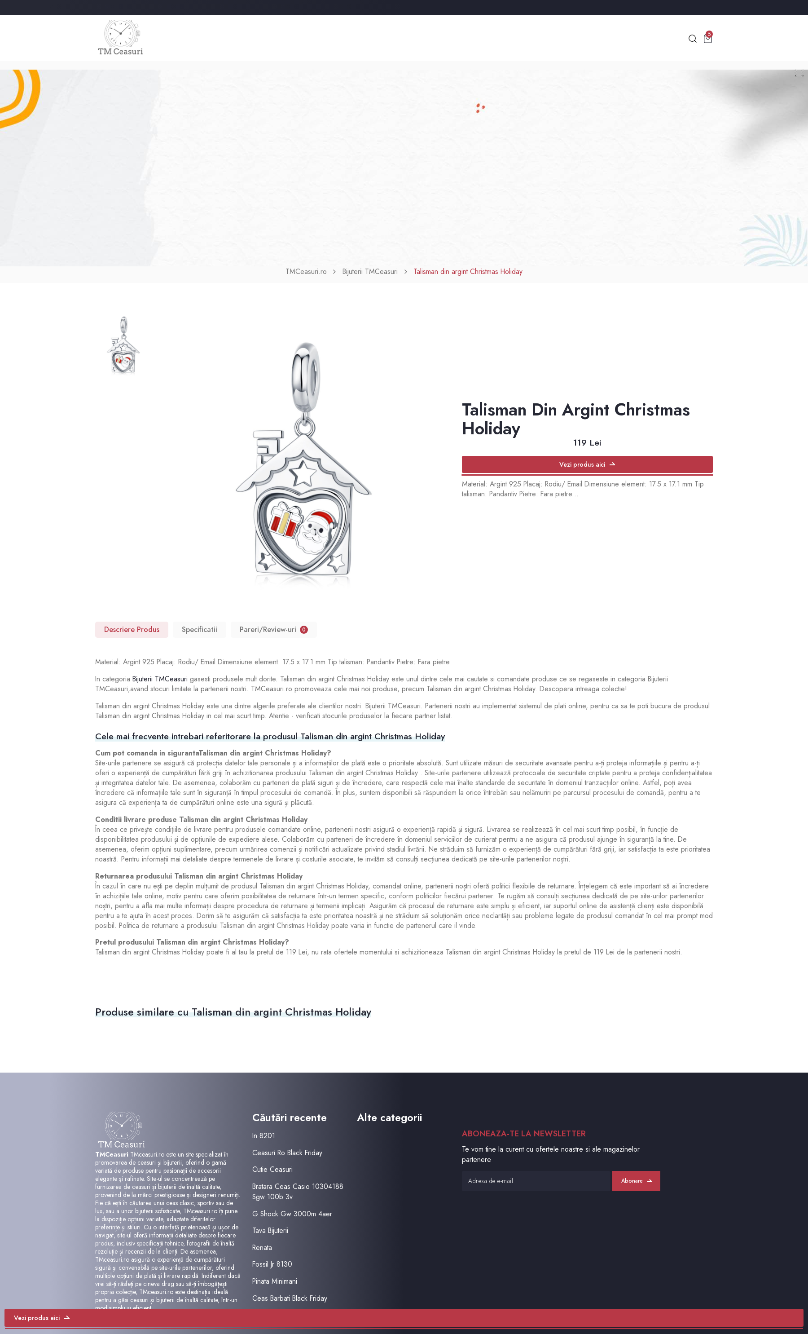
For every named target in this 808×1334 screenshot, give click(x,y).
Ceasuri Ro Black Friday (287, 1152)
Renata (262, 1247)
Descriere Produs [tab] (131, 629)
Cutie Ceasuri (272, 1169)
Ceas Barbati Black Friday (289, 1298)
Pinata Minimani (274, 1281)
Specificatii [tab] (199, 629)
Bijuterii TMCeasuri (370, 271)
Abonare (636, 1181)
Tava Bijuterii (270, 1230)
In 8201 (263, 1136)
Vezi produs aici (587, 464)
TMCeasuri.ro (306, 271)
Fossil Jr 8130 (272, 1264)
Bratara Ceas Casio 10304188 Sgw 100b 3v (297, 1191)
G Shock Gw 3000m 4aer (292, 1213)
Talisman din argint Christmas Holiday (468, 271)
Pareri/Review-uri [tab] (274, 629)
